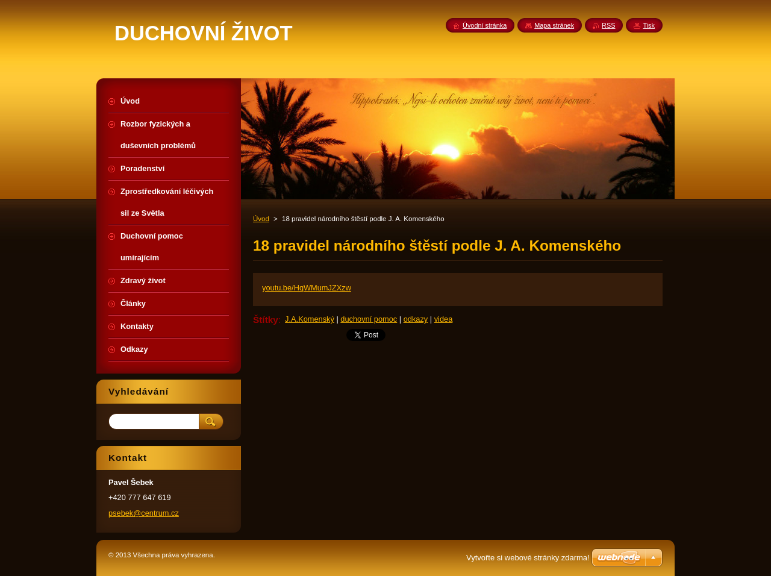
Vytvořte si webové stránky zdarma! (528, 557)
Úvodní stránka (485, 25)
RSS (608, 25)
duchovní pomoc (368, 319)
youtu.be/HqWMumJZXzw (306, 287)
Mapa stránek (554, 25)
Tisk (649, 25)
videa (443, 319)
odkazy (416, 319)
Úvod (261, 218)
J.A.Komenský (309, 319)
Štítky (265, 320)
